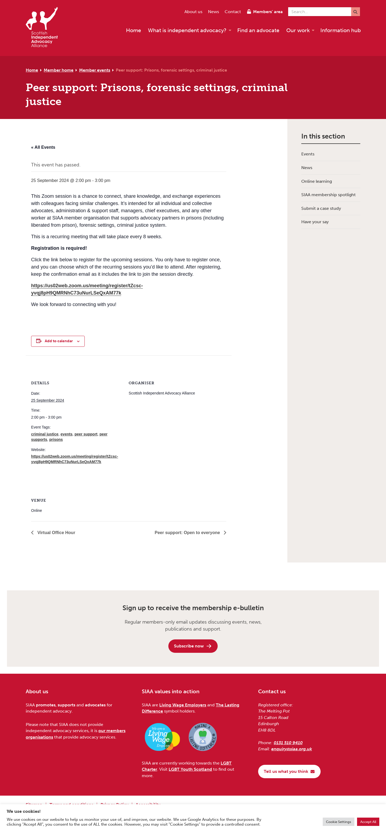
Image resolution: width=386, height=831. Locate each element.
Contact (233, 11)
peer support (86, 434)
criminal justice (44, 434)
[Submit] (355, 11)
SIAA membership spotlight (328, 194)
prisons (56, 439)
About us (193, 11)
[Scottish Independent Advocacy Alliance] (44, 28)
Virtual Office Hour (55, 532)
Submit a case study (321, 208)
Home (32, 70)
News (213, 11)
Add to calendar (59, 341)
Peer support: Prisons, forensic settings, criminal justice (171, 70)
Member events (94, 70)
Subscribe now (193, 646)
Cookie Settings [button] (338, 822)
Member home (58, 70)
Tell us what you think (289, 771)
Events (307, 153)
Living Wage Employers (182, 704)
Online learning (316, 181)
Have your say (315, 221)
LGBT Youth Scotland (190, 769)
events (66, 434)
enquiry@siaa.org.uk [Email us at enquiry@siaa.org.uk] (291, 748)
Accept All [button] (368, 822)
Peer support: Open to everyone (188, 532)
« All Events (43, 147)
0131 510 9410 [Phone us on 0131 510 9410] (288, 742)
